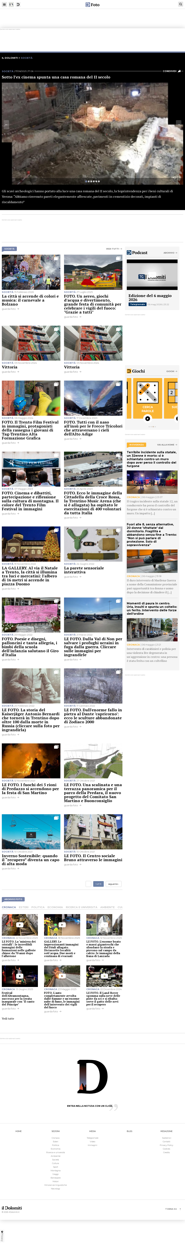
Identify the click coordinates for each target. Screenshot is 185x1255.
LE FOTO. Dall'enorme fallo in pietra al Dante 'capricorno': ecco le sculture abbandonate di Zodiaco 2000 (93, 715)
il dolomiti (10, 57)
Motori (56, 1181)
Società (7, 71)
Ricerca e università (81, 907)
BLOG (129, 1131)
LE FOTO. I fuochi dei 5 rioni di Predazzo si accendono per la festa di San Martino (30, 788)
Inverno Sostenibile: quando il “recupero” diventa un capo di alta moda (30, 859)
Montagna (56, 1170)
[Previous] (6, 124)
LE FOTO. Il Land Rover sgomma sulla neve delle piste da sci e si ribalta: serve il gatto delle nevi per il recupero (103, 998)
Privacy (2, 1236)
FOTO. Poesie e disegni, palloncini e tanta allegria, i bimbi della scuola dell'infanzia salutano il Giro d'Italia (30, 646)
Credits (166, 1152)
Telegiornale (137, 304)
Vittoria (9, 367)
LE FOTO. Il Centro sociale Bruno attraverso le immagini (93, 857)
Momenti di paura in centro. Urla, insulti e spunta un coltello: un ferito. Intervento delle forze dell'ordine (152, 608)
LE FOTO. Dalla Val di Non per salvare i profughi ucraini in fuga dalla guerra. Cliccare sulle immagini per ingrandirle (93, 646)
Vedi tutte (8, 1018)
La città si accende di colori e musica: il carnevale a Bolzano (30, 300)
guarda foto (9, 308)
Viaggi (55, 1174)
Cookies (166, 1149)
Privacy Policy (166, 1145)
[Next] (178, 124)
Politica (38, 907)
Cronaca (9, 907)
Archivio (169, 253)
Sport (55, 1167)
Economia (55, 907)
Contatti (166, 1141)
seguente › (113, 884)
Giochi (170, 371)
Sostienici (166, 1138)
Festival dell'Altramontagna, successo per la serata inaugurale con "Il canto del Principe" (18, 998)
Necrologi (55, 1188)
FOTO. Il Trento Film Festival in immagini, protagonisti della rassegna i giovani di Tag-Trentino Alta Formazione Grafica (30, 430)
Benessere (56, 1178)
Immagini (92, 1145)
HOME (18, 1131)
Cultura (55, 1163)
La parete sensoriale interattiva (84, 569)
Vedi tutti (112, 249)
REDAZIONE (166, 1131)
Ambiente (107, 907)
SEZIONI (56, 1131)
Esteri (23, 907)
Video (92, 1141)
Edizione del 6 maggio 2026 (150, 297)
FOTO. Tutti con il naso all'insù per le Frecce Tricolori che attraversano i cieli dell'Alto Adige (93, 428)
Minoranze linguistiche (55, 1185)
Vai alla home (165, 445)
